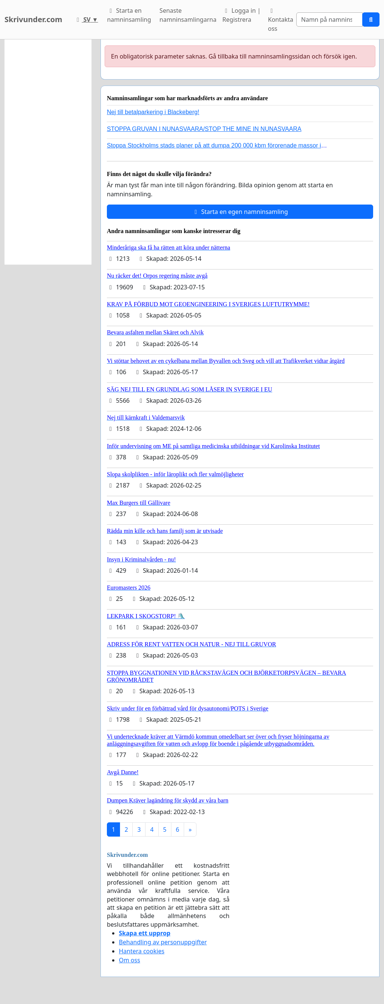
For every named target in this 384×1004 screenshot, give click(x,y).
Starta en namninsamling (129, 15)
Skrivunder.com (33, 19)
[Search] (329, 19)
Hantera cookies (141, 951)
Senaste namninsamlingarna (187, 15)
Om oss (129, 960)
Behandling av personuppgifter (163, 942)
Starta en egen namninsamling (240, 212)
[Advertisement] (48, 152)
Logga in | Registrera (241, 15)
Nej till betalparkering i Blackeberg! (153, 112)
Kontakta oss (280, 20)
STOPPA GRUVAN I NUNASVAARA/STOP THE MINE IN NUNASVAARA (204, 129)
